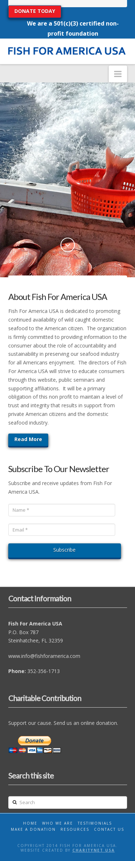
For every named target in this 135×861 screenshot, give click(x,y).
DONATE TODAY (34, 11)
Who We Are (57, 823)
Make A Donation (33, 829)
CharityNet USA (93, 850)
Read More (28, 439)
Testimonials (95, 823)
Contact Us (109, 829)
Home (30, 823)
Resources (74, 829)
